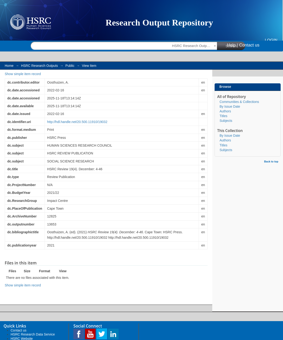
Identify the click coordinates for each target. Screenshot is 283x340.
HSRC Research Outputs (39, 66)
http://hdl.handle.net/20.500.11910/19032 (77, 122)
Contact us (249, 45)
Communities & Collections (239, 102)
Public (69, 66)
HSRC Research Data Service (33, 334)
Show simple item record (23, 74)
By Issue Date (230, 106)
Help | (232, 45)
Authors (225, 111)
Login (271, 40)
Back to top (271, 161)
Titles (223, 116)
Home (9, 66)
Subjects (226, 121)
